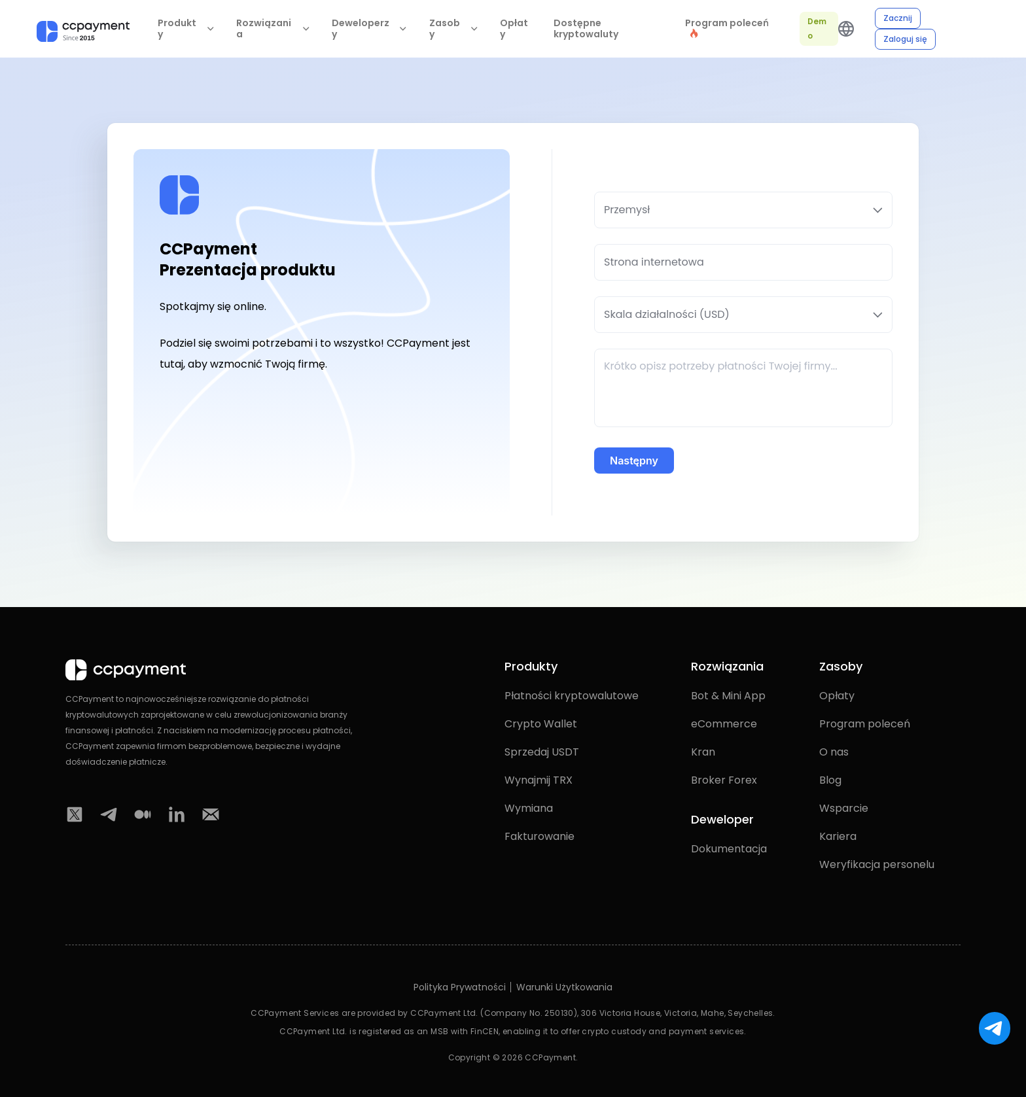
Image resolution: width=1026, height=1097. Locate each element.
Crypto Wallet (540, 723)
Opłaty (514, 29)
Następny (634, 460)
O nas (834, 751)
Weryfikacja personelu (876, 864)
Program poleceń (864, 723)
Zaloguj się (905, 38)
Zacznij (897, 18)
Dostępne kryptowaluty (586, 29)
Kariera (838, 836)
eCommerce (724, 723)
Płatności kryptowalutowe (571, 695)
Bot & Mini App (728, 695)
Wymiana (528, 808)
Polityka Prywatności (460, 987)
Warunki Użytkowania (564, 987)
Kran (703, 751)
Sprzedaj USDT (541, 751)
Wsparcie (843, 808)
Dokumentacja (729, 848)
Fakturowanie (539, 836)
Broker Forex (724, 780)
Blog (830, 780)
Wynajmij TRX (538, 780)
